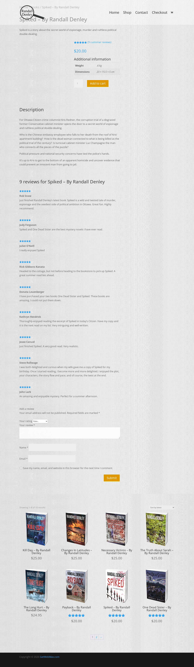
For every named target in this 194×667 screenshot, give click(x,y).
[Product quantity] (78, 83)
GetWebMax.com (49, 657)
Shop (127, 13)
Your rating (25, 421)
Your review (27, 425)
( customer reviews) (99, 42)
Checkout (159, 13)
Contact (141, 13)
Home (114, 13)
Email (23, 458)
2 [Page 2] (96, 637)
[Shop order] (162, 507)
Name (23, 447)
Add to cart (97, 83)
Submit (112, 478)
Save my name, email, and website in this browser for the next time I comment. (68, 468)
